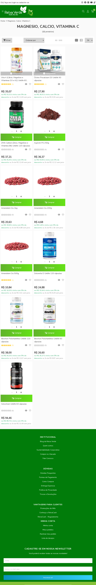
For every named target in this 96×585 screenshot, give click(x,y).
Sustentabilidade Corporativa (48, 331)
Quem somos (48, 326)
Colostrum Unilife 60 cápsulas (45, 285)
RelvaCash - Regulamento (48, 397)
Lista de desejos (48, 419)
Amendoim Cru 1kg (41, 154)
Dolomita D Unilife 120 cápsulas (47, 219)
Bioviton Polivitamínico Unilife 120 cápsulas (79, 221)
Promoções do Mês (48, 389)
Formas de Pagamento (48, 358)
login (14, 2)
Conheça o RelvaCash (48, 393)
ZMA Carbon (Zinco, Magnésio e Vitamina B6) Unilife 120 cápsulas (78, 90)
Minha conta (48, 406)
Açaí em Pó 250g (8, 154)
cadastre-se (24, 2)
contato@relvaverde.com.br (20, 518)
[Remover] (74, 77)
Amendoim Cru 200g (73, 154)
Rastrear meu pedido (48, 415)
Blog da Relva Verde (48, 322)
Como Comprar (48, 362)
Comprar (79, 83)
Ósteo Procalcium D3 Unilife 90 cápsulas (46, 79)
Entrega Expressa (48, 366)
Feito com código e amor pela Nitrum (48, 565)
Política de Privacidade (48, 371)
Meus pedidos (48, 410)
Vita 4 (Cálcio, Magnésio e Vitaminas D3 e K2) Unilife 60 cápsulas (14, 79)
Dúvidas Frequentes (48, 354)
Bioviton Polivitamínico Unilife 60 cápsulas (15, 286)
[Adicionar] (83, 77)
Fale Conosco (48, 339)
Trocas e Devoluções (48, 375)
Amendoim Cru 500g (10, 219)
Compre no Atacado (48, 335)
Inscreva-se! (48, 458)
